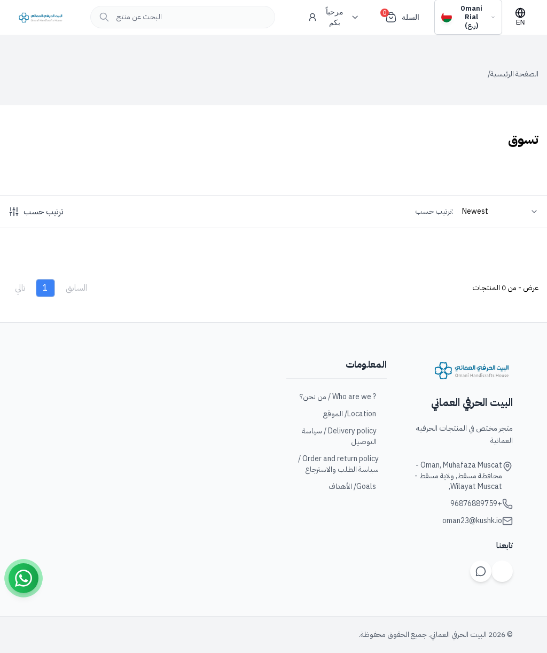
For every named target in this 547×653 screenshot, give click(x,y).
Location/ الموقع (355, 414)
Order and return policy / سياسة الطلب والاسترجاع (342, 464)
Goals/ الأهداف (358, 486)
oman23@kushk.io (472, 521)
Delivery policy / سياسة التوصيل (344, 436)
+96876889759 (476, 504)
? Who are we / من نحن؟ (343, 397)
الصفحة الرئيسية (514, 74)
